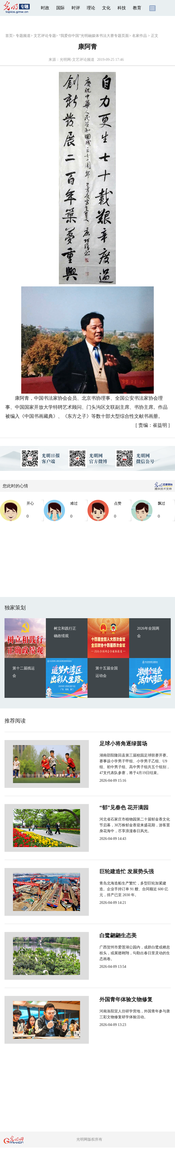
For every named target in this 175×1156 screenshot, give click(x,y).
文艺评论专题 (45, 36)
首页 (9, 36)
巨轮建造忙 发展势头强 (109, 871)
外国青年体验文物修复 (108, 999)
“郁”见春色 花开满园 (106, 807)
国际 (60, 8)
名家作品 (139, 36)
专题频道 (23, 36)
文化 (106, 8)
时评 (76, 8)
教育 (137, 8)
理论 (91, 8)
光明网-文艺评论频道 (77, 60)
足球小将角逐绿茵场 (106, 743)
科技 (121, 8)
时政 (45, 8)
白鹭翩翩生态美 (100, 935)
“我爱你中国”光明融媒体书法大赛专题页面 (94, 36)
